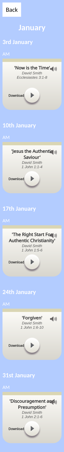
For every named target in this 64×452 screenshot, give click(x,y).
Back (12, 9)
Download (16, 95)
